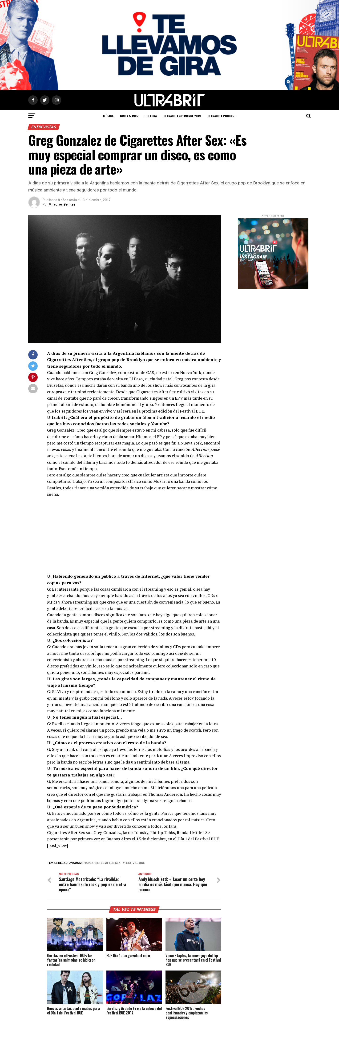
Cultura (151, 115)
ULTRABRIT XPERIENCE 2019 (182, 115)
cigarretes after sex (103, 863)
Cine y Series (129, 115)
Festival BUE (135, 863)
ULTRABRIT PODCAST (221, 115)
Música (108, 115)
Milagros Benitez (61, 204)
